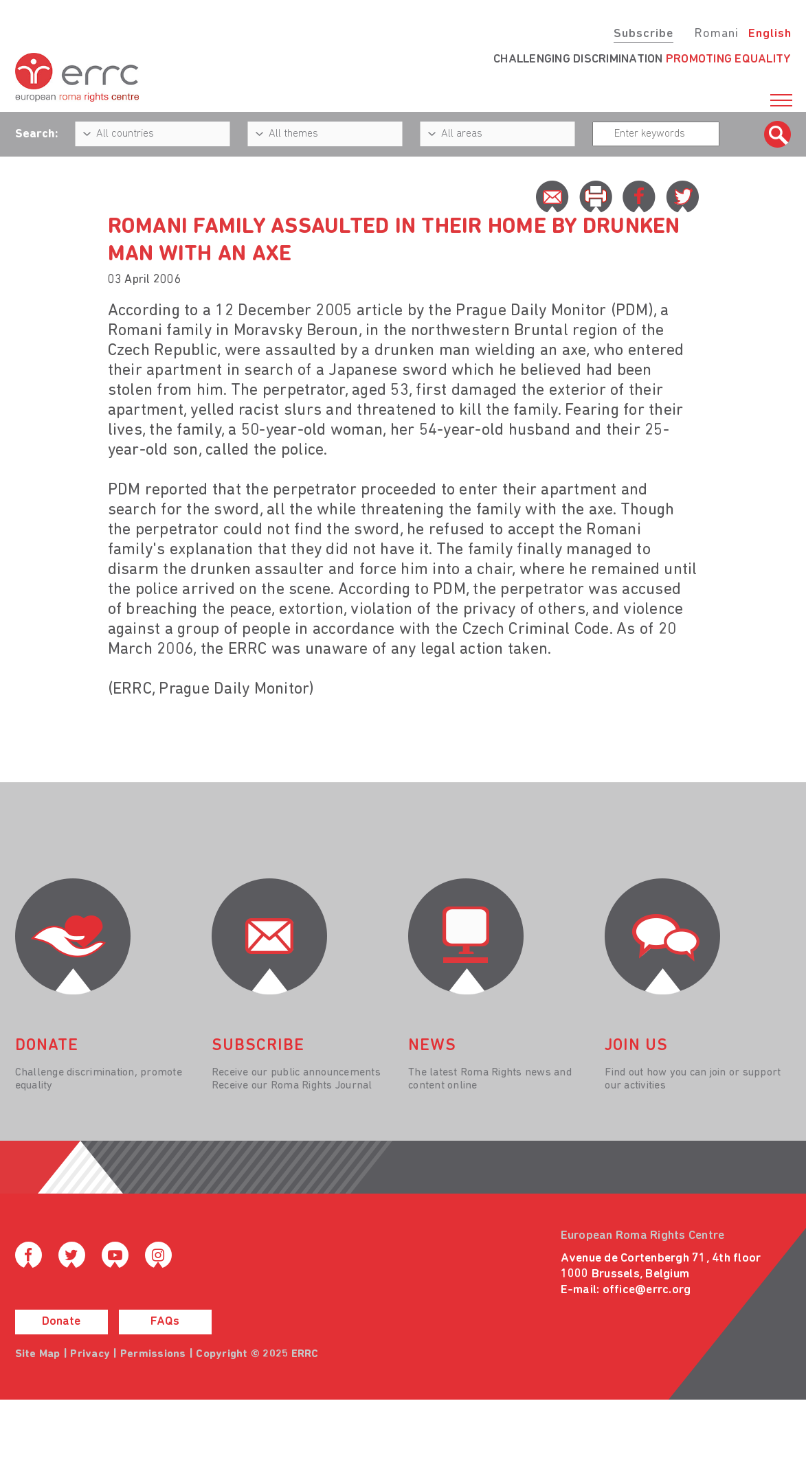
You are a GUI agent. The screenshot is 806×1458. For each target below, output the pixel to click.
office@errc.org (647, 1290)
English (770, 34)
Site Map (37, 1354)
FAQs (164, 1321)
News (432, 1046)
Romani (716, 34)
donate (46, 1046)
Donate (61, 1321)
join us (636, 1046)
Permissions (153, 1354)
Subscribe (643, 34)
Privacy (90, 1354)
